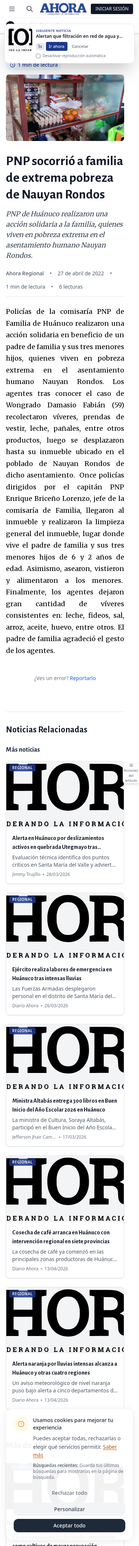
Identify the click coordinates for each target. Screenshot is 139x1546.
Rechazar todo (69, 1492)
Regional (32, 26)
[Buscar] (30, 9)
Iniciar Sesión (112, 9)
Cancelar (80, 54)
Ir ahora (56, 54)
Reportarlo (83, 678)
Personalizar (69, 1509)
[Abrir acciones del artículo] (131, 773)
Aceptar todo (69, 1525)
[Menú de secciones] (12, 9)
